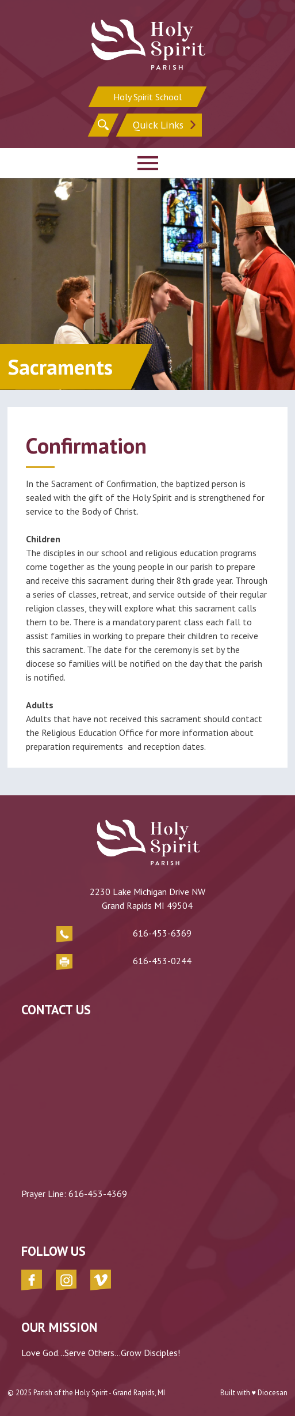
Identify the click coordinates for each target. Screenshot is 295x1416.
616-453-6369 (162, 933)
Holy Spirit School (147, 97)
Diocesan (273, 1393)
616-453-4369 (97, 1193)
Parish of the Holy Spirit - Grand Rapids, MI (99, 1393)
